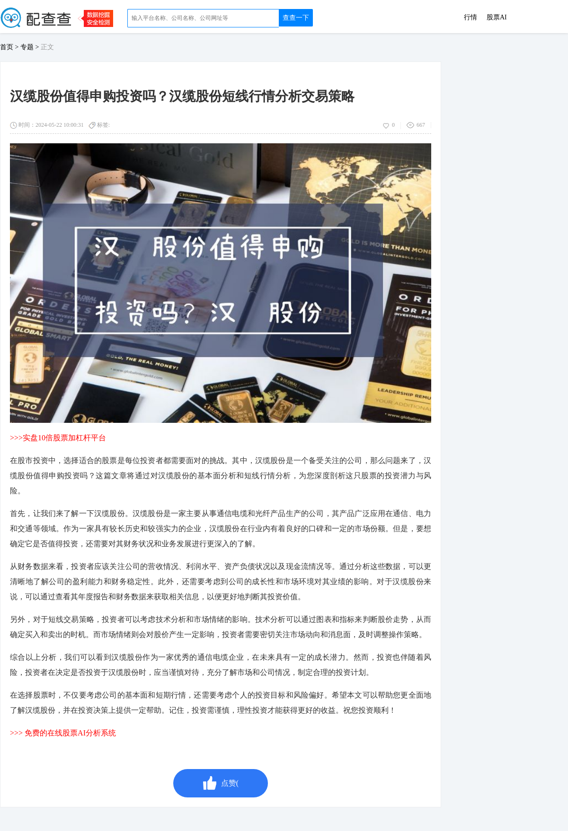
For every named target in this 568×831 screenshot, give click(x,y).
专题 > (30, 47)
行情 (470, 17)
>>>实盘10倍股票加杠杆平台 (58, 438)
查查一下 (296, 17)
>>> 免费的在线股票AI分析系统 (63, 733)
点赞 (221, 783)
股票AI (497, 17)
